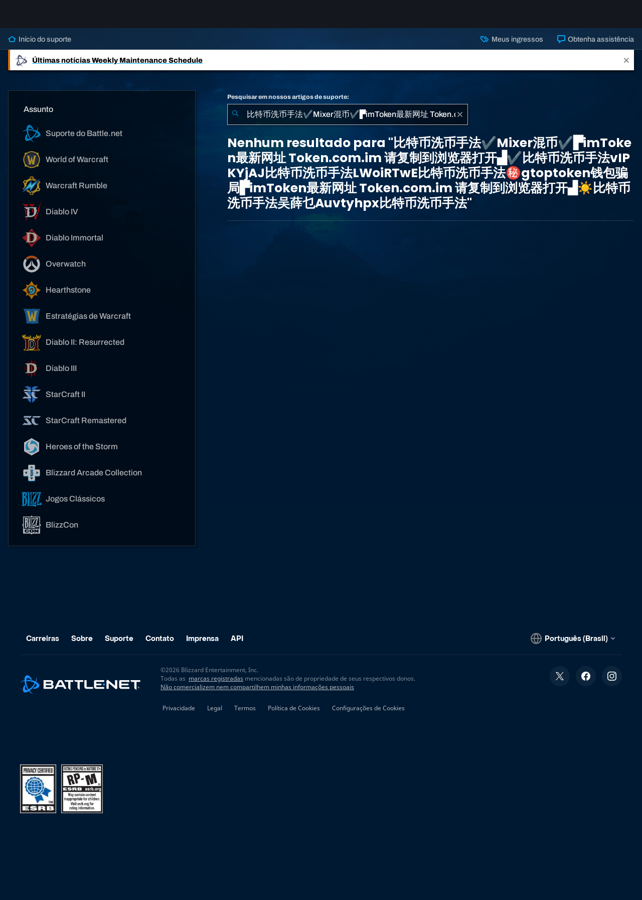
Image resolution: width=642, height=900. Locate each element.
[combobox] (347, 122)
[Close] (626, 68)
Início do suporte (39, 47)
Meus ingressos (511, 47)
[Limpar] (460, 122)
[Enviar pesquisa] (235, 122)
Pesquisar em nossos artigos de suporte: (288, 104)
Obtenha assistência (595, 47)
